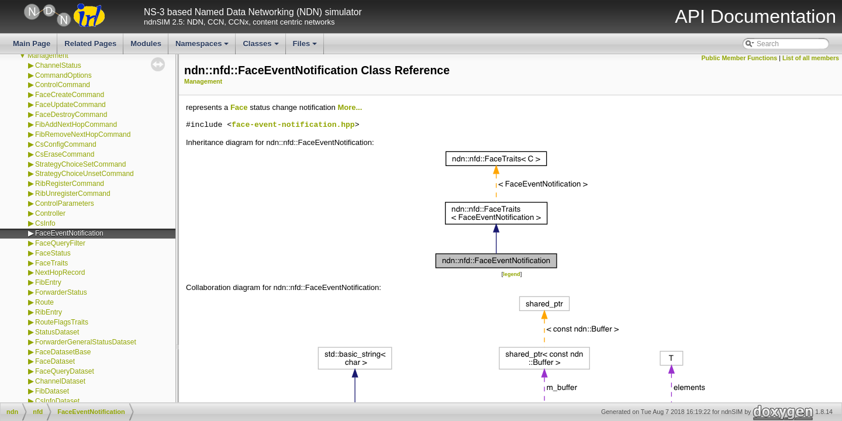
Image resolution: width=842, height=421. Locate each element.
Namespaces (203, 46)
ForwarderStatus (61, 292)
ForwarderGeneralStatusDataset (85, 342)
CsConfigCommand (65, 144)
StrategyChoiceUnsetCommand (84, 174)
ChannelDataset (60, 381)
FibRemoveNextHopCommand (82, 134)
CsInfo (45, 223)
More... (349, 107)
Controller (50, 213)
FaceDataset (55, 361)
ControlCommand (62, 85)
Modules (145, 43)
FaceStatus (53, 253)
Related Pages (90, 43)
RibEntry (48, 312)
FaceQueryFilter (60, 243)
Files (306, 46)
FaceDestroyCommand (71, 115)
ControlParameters (64, 203)
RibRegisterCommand (69, 184)
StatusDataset (57, 332)
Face (239, 107)
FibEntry (48, 282)
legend (511, 274)
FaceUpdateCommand (70, 105)
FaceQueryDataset (64, 371)
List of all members (810, 57)
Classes (261, 46)
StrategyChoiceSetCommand (80, 164)
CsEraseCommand (64, 154)
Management (47, 55)
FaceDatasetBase (63, 352)
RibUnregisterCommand (73, 193)
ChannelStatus (58, 65)
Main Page (31, 43)
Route (44, 302)
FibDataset (52, 391)
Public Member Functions (740, 57)
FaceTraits (51, 263)
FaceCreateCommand (69, 95)
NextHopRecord (60, 272)
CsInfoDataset (57, 401)
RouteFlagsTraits (61, 322)
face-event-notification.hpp (293, 125)
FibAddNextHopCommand (76, 124)
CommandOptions (63, 75)
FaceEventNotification (69, 233)
